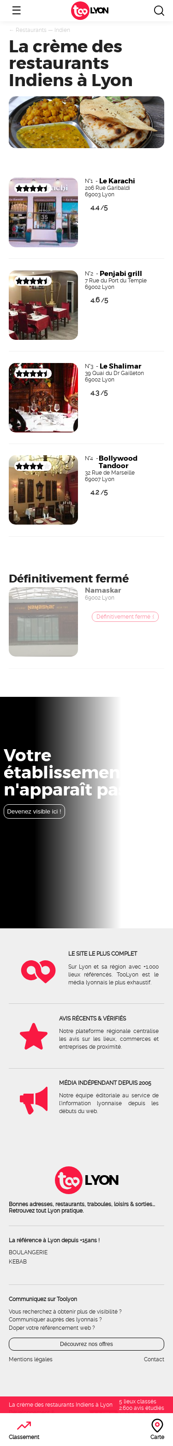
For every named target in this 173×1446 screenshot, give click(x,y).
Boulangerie (28, 1252)
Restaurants (31, 30)
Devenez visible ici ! (34, 811)
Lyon (98, 10)
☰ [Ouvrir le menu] (17, 10)
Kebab (18, 1261)
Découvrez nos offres (86, 1344)
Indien (62, 30)
